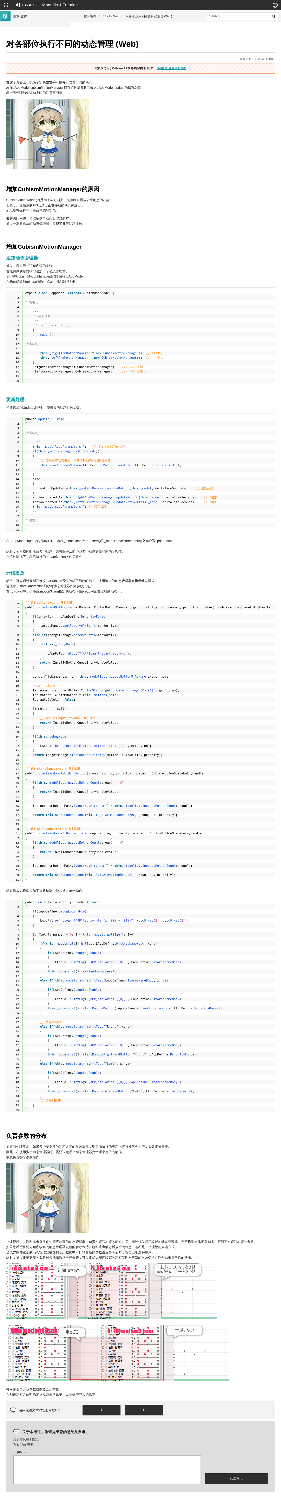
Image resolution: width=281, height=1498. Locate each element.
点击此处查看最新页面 (206, 58)
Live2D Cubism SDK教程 (30, 45)
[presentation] (236, 1450)
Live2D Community (256, 1490)
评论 (91, 1438)
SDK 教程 (89, 16)
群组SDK (19, 91)
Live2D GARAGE (25, 85)
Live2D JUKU (200, 1490)
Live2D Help (226, 1490)
